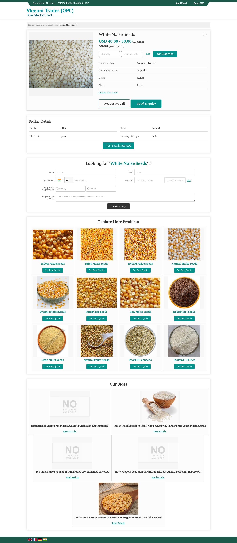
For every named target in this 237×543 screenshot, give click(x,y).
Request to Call (114, 103)
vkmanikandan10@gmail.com (73, 3)
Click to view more (108, 92)
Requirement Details (48, 197)
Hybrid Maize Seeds (140, 263)
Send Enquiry (146, 103)
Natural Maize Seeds (184, 263)
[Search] (208, 13)
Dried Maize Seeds (96, 263)
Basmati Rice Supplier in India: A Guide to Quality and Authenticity (69, 425)
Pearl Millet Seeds (140, 360)
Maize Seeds (52, 25)
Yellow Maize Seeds (52, 263)
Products (40, 25)
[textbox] (131, 54)
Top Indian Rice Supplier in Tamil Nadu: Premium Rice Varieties (72, 471)
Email (130, 172)
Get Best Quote (52, 270)
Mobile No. (49, 180)
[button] (44, 3)
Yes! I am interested (118, 145)
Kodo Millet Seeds (184, 311)
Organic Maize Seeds (53, 311)
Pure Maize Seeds (96, 311)
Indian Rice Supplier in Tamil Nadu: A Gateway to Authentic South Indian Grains (160, 425)
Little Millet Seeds (52, 360)
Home (31, 25)
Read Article (69, 431)
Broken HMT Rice (184, 360)
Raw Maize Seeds (140, 311)
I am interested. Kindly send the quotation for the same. (125, 198)
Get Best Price (165, 54)
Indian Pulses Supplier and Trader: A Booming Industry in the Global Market (118, 517)
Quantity (129, 180)
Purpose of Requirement (48, 188)
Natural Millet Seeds (96, 360)
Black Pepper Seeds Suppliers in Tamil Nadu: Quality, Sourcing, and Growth (158, 471)
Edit (148, 54)
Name (51, 172)
